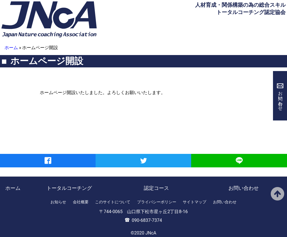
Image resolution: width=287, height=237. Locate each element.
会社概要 (81, 202)
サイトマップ (194, 202)
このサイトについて (112, 202)
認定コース (156, 188)
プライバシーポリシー (156, 202)
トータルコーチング (69, 188)
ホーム (11, 47)
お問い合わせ (280, 98)
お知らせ (58, 202)
